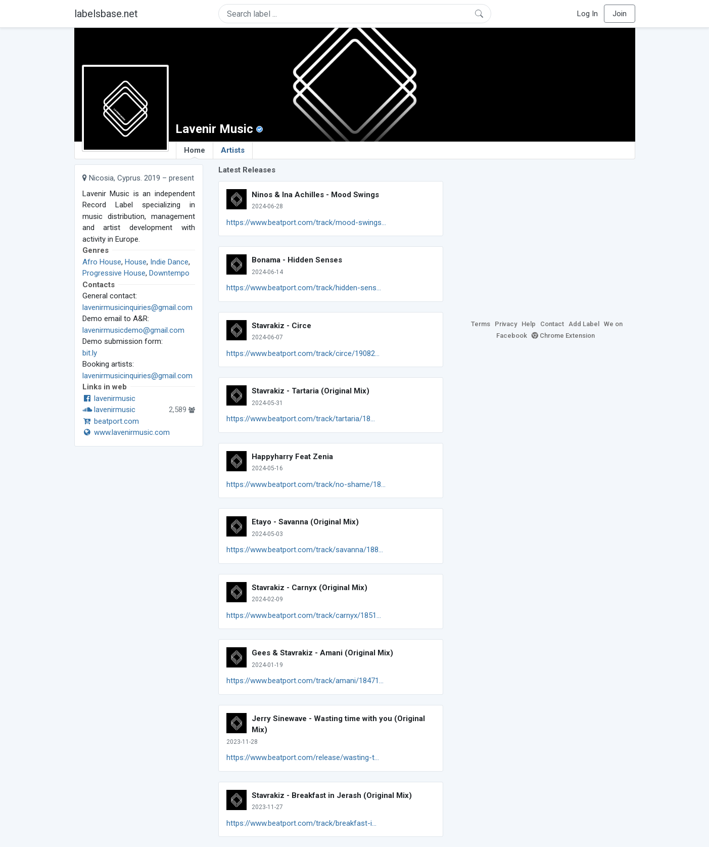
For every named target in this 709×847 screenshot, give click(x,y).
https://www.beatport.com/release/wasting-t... (302, 757)
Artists (233, 150)
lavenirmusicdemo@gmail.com (133, 330)
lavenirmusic (108, 398)
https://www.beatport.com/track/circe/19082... (303, 353)
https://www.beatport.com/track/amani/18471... (305, 680)
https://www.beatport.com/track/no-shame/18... (306, 484)
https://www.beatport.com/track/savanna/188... (304, 549)
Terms (480, 324)
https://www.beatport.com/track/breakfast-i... (301, 823)
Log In (587, 13)
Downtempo (169, 273)
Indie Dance (169, 261)
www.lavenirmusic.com (126, 432)
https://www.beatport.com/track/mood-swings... (306, 222)
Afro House (101, 261)
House (136, 261)
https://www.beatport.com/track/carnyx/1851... (303, 615)
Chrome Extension (563, 335)
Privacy (506, 324)
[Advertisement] (546, 235)
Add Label (584, 324)
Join (619, 13)
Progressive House (114, 273)
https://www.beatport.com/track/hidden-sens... (303, 287)
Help (529, 324)
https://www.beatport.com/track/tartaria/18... (300, 418)
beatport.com (110, 421)
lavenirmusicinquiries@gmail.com (137, 307)
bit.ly (89, 353)
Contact (552, 324)
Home (194, 152)
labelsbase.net (106, 14)
